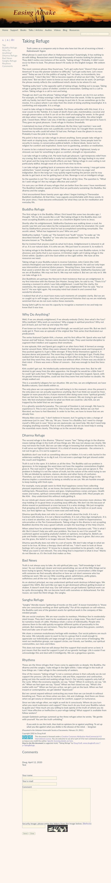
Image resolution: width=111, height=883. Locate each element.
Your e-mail (27, 781)
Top (4, 45)
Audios (48, 30)
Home (5, 30)
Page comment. (56, 805)
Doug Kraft (78, 743)
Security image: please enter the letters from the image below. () (56, 823)
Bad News (7, 58)
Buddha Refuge (9, 47)
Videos (57, 30)
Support (14, 30)
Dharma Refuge (9, 55)
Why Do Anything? (7, 51)
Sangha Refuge (9, 60)
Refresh (87, 823)
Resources (74, 30)
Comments (7, 66)
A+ (13, 39)
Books (23, 30)
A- (3, 40)
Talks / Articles (36, 30)
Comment (27, 787)
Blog (65, 30)
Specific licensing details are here (60, 741)
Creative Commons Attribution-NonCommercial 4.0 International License (68, 737)
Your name (27, 775)
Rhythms (6, 63)
